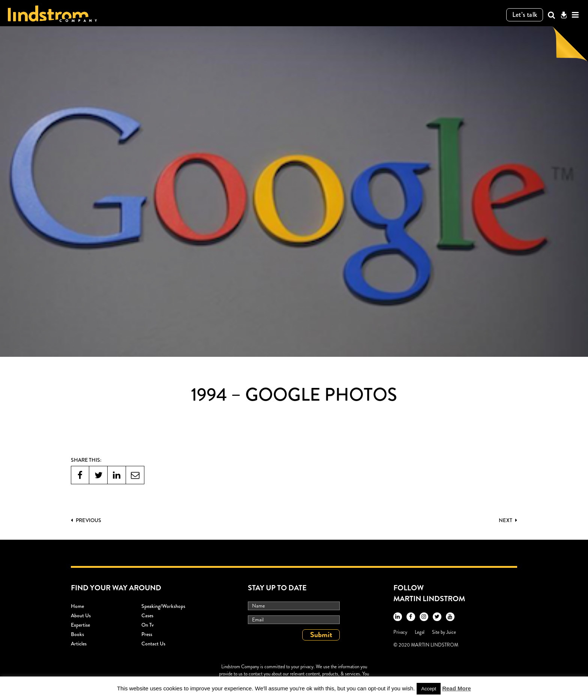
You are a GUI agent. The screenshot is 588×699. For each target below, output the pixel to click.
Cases (147, 615)
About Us (81, 615)
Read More (456, 688)
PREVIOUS (86, 520)
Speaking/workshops (163, 606)
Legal (419, 632)
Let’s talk (524, 14)
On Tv (147, 625)
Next (508, 520)
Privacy (400, 632)
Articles (79, 643)
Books (77, 634)
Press (146, 634)
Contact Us (153, 643)
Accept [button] (428, 689)
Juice (451, 632)
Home (77, 606)
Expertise (80, 625)
